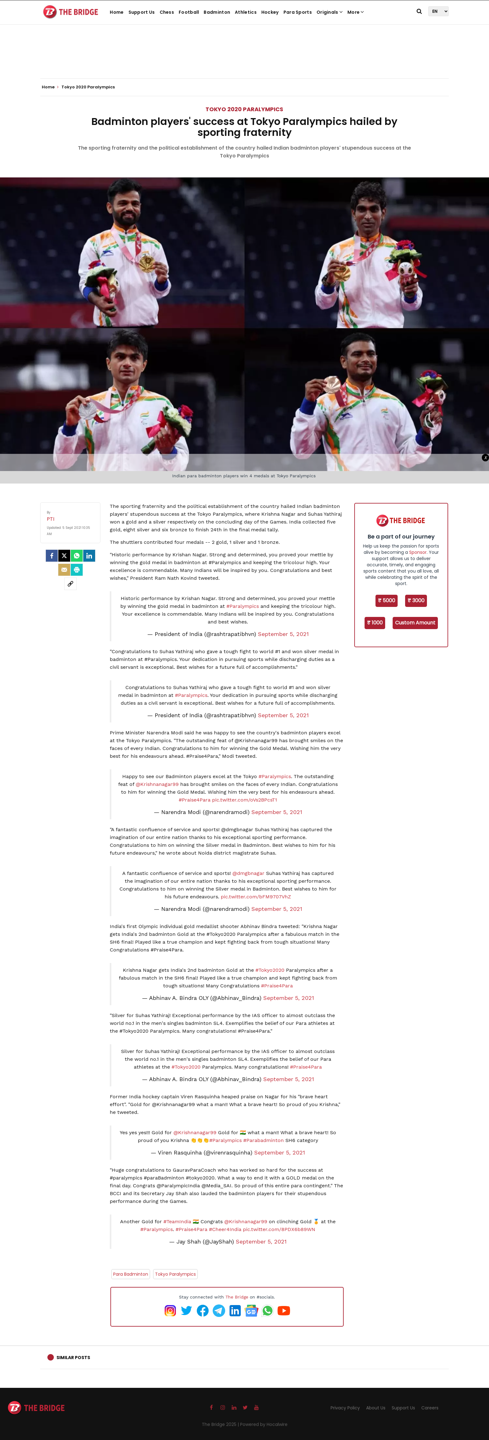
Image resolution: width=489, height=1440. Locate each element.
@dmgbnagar (248, 873)
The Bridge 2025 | (221, 1424)
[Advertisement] (244, 59)
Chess (167, 12)
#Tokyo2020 (269, 970)
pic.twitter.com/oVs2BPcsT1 (244, 800)
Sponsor (418, 552)
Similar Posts (73, 1357)
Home (116, 12)
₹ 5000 (386, 600)
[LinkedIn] (89, 555)
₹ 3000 (416, 600)
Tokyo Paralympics (175, 1274)
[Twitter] (64, 555)
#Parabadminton (263, 1140)
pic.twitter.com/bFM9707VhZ (256, 897)
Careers (429, 1408)
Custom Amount (415, 622)
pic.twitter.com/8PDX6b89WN (279, 1229)
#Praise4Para (195, 800)
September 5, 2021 (283, 634)
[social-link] (70, 584)
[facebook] (52, 555)
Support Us (141, 12)
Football (189, 12)
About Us (375, 1408)
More (355, 12)
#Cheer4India (225, 1229)
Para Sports (297, 12)
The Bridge (236, 1296)
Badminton (217, 12)
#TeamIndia (177, 1221)
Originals (330, 12)
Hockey (270, 12)
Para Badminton (130, 1274)
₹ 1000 (375, 622)
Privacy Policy (345, 1408)
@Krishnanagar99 (157, 784)
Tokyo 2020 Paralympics (244, 109)
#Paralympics (242, 606)
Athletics (246, 12)
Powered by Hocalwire (264, 1424)
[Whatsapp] (76, 555)
